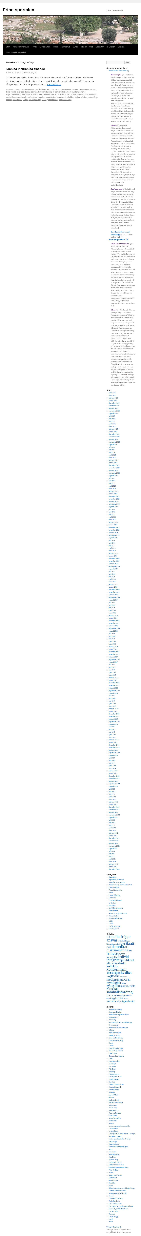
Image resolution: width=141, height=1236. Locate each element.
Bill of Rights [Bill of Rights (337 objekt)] (125, 941)
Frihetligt (112, 1072)
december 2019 (114, 590)
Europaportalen (114, 1061)
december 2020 (114, 559)
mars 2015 (112, 737)
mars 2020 (112, 582)
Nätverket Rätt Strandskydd (118, 1147)
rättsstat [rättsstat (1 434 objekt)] (112, 989)
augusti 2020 (113, 569)
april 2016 (112, 704)
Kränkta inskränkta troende (25, 68)
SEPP (111, 1185)
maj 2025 (112, 421)
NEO (110, 1149)
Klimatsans (113, 1121)
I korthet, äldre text (115, 900)
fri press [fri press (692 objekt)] (120, 953)
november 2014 (114, 748)
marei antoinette (90, 95)
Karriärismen (113, 911)
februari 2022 (113, 522)
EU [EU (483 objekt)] (130, 950)
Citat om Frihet (86, 47)
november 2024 (114, 437)
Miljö (111, 921)
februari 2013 (113, 802)
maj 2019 (112, 608)
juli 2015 (112, 727)
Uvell (111, 1219)
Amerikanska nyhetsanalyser (119, 1015)
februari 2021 (113, 553)
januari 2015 (113, 742)
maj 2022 (112, 514)
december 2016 (114, 683)
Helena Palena (114, 1090)
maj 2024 (112, 452)
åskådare (42, 89)
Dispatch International (116, 1056)
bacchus (58, 89)
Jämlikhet (112, 906)
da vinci (93, 89)
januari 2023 (113, 494)
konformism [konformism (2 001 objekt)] (116, 969)
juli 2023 (112, 478)
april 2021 (112, 548)
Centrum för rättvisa (116, 1038)
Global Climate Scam (116, 1084)
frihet (69, 92)
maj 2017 (112, 670)
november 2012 (114, 810)
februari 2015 (113, 740)
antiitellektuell (32, 89)
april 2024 (112, 455)
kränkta (63, 95)
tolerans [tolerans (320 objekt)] (129, 996)
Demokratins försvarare (117, 71)
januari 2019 (113, 618)
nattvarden (19, 97)
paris (64, 97)
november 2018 (114, 623)
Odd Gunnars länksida (116, 1165)
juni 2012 (112, 823)
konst (57, 95)
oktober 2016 (113, 688)
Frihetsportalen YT (115, 1077)
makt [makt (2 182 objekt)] (115, 975)
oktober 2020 (113, 564)
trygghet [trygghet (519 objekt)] (114, 998)
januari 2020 (113, 587)
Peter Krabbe (113, 1170)
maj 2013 (112, 794)
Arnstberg (112, 1020)
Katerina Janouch (115, 1113)
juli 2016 (112, 696)
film (39, 92)
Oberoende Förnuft (115, 1162)
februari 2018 (113, 647)
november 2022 (114, 499)
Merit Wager (113, 1141)
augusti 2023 (113, 476)
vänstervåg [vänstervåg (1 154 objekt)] (113, 1001)
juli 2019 (112, 603)
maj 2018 (112, 639)
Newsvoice (112, 1152)
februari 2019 (113, 615)
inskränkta (26, 95)
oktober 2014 (113, 750)
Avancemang (113, 1025)
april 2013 (112, 797)
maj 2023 (112, 483)
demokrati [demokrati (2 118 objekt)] (120, 946)
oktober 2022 (113, 502)
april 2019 (112, 610)
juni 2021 (112, 543)
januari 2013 (113, 805)
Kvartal (111, 1123)
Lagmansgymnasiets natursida (119, 1126)
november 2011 (114, 841)
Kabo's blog (113, 1108)
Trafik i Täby (113, 1211)
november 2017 (114, 654)
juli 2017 (112, 665)
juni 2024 (112, 450)
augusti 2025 (113, 413)
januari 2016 (113, 711)
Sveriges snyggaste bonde (118, 1193)
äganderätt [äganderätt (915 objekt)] (128, 1001)
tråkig (95, 97)
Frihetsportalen (18, 9)
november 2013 (114, 779)
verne (44, 100)
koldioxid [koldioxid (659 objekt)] (120, 963)
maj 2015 (112, 732)
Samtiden (112, 1183)
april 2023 (112, 486)
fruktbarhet (76, 92)
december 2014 (114, 745)
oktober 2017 (113, 657)
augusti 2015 (113, 724)
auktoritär (50, 89)
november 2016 (114, 685)
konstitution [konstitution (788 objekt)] (113, 972)
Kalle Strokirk (114, 1110)
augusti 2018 (113, 631)
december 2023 (114, 465)
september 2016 (114, 691)
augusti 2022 (113, 507)
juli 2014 (112, 758)
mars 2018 (112, 644)
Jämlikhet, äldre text (116, 908)
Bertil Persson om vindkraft (118, 1028)
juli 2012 (112, 820)
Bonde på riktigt (114, 1035)
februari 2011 (113, 864)
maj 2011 (112, 856)
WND (111, 1222)
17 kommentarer (65, 100)
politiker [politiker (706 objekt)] (126, 985)
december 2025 (114, 403)
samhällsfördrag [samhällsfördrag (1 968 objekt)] (119, 992)
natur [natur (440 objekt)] (124, 983)
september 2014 (114, 753)
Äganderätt (65, 47)
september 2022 (114, 504)
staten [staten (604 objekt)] (115, 995)
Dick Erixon (113, 1053)
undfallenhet (17, 100)
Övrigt (75, 47)
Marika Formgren (115, 1136)
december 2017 (114, 652)
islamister (34, 95)
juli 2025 (112, 416)
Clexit (111, 1043)
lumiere (80, 95)
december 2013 (114, 776)
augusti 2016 (113, 693)
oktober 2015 (113, 719)
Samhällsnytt (113, 1180)
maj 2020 (112, 577)
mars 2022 (112, 520)
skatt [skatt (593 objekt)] (108, 995)
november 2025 (114, 406)
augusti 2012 (113, 817)
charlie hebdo (84, 89)
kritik (75, 95)
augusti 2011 (113, 849)
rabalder (70, 97)
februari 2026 (113, 398)
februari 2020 (113, 584)
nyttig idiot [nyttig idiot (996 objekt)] (113, 986)
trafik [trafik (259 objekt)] (108, 998)
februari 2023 (113, 491)
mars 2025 (112, 426)
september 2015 (114, 722)
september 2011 (114, 846)
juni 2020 (112, 574)
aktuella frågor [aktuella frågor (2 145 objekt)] (118, 936)
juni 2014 (112, 760)
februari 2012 (113, 833)
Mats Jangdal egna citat (16, 52)
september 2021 (114, 535)
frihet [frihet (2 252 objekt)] (111, 953)
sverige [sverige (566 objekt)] (121, 995)
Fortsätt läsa (54, 84)
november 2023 (114, 468)
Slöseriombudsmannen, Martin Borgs (122, 1188)
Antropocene (113, 1017)
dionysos (20, 92)
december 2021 (114, 527)
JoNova (111, 1097)
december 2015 (114, 714)
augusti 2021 (113, 538)
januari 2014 (113, 773)
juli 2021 (112, 540)
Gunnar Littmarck (115, 1087)
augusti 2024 (113, 445)
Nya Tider (112, 1157)
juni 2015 (112, 729)
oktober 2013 (113, 781)
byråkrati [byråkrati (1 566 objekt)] (127, 943)
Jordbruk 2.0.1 (114, 1100)
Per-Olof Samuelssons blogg (118, 1167)
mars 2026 (112, 395)
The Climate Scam (115, 1204)
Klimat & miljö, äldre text (118, 913)
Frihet (34, 47)
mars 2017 (112, 675)
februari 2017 (113, 678)
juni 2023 (112, 481)
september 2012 (114, 815)
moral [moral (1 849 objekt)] (125, 979)
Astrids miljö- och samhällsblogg (120, 1022)
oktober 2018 (113, 626)
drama (27, 92)
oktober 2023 (113, 470)
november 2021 (114, 530)
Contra (111, 1046)
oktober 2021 (113, 533)
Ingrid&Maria (113, 1095)
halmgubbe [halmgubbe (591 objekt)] (112, 957)
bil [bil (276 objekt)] (118, 941)
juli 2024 (112, 447)
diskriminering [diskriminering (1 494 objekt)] (117, 950)
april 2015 (112, 735)
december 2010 (114, 869)
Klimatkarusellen (115, 1118)
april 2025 (112, 424)
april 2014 (112, 766)
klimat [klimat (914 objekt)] (110, 963)
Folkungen (112, 1064)
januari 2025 (113, 432)
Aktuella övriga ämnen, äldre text (120, 885)
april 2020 (112, 579)
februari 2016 (113, 709)
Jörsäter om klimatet (116, 1103)
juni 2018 (112, 636)
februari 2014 (113, 771)
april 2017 (112, 672)
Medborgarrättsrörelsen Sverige (120, 1139)
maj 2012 (112, 825)
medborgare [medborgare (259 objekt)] (123, 976)
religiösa (84, 97)
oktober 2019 (113, 595)
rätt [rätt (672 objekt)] (133, 985)
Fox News (112, 1066)
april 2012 (112, 828)
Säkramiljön (113, 1178)
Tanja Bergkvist (114, 1201)
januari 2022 (113, 525)
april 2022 (112, 517)
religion (77, 97)
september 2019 (114, 597)
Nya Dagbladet (114, 1154)
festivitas (34, 92)
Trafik (55, 47)
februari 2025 (113, 429)
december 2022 (114, 496)
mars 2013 (112, 799)
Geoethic (112, 1082)
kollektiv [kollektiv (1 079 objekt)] (112, 966)
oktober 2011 (113, 843)
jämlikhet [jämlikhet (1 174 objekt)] (127, 960)
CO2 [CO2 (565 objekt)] (108, 947)
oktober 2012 (113, 812)
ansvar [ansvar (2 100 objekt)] (111, 940)
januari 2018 (113, 649)
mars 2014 (112, 768)
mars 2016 (112, 706)
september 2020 (114, 566)
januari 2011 (113, 867)
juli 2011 (112, 851)
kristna (69, 95)
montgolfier (10, 97)
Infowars (112, 1092)
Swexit (111, 1196)
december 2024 (114, 434)
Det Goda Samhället (116, 1051)
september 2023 (114, 473)
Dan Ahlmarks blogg (116, 1048)
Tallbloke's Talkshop (116, 1198)
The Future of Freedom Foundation (121, 1206)
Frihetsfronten (114, 1074)
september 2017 (114, 659)
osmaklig (48, 97)
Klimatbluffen (44, 47)
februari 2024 (113, 460)
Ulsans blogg (113, 1217)
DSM (111, 1059)
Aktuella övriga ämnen (117, 882)
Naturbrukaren (114, 1144)
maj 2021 (112, 546)
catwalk (75, 89)
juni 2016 (112, 698)
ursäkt (25, 100)
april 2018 (112, 641)
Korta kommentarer (21, 47)
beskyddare (66, 89)
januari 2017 (113, 680)
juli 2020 (112, 571)
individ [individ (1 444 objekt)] (123, 957)
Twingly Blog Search (113, 1227)
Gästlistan (100, 47)
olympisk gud (29, 97)
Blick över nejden (115, 1033)
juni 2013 (112, 792)
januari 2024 (113, 463)
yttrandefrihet (52, 100)
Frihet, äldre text (114, 895)
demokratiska (11, 92)
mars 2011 (112, 861)
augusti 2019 (113, 600)
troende (9, 100)
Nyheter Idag (113, 1160)
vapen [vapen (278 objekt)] (125, 998)
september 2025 (114, 411)
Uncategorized (114, 929)
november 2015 (114, 716)
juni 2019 (112, 605)
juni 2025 (112, 419)
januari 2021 (113, 556)
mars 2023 (112, 489)
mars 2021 (112, 551)
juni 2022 (112, 512)
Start (8, 47)
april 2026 (112, 393)
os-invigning (39, 97)
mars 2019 (112, 613)
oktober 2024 (113, 439)
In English (111, 47)
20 (127, 240)
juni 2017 (112, 667)
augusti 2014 (113, 755)
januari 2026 (113, 401)
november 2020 (114, 561)
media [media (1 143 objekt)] (110, 979)
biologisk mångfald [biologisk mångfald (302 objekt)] (113, 944)
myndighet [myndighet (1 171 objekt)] (113, 983)
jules (41, 95)
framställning (47, 92)
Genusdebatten (114, 1079)
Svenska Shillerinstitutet (117, 1191)
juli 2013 (112, 789)
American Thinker (115, 1012)
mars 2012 (112, 830)
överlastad (57, 97)
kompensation (48, 95)
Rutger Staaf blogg (115, 1175)
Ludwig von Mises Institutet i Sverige (122, 1134)
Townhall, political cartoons (118, 1209)
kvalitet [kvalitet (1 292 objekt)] (126, 972)
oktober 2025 (113, 408)
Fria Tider (112, 1069)
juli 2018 (112, 634)
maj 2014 (112, 763)
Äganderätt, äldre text (116, 880)
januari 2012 (113, 836)
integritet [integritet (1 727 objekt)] (113, 960)
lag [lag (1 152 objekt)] (108, 976)
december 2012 (114, 807)
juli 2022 (112, 509)
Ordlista (121, 47)
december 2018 (114, 621)
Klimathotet (113, 1116)
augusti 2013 (113, 786)
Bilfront (111, 1030)
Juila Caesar (113, 1105)
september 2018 (114, 628)
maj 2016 (112, 701)
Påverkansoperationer (117, 240)
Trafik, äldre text (114, 926)
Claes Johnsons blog (116, 1040)
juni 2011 (112, 854)
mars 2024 (112, 458)
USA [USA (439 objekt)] (121, 998)
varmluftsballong (35, 100)
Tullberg (112, 1214)
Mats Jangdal (31, 73)
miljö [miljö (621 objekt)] (118, 979)
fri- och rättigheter (59, 92)
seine (90, 97)
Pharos (111, 1173)
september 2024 (114, 442)
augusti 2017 (113, 662)
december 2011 (114, 838)
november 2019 (114, 592)
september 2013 (114, 784)
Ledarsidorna (113, 1129)
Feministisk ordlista (115, 890)
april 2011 (112, 859)
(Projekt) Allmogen (115, 1009)
